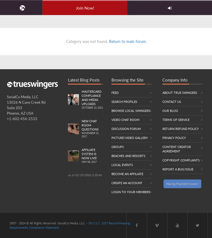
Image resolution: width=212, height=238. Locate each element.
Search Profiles (124, 101)
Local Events (122, 165)
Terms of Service (176, 119)
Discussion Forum (126, 128)
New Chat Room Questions (92, 129)
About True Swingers (179, 92)
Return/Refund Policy (180, 128)
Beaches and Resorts (128, 156)
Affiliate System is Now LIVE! (92, 156)
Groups (117, 147)
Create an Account (126, 183)
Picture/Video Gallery (129, 138)
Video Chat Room (125, 119)
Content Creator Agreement (176, 149)
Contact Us (171, 101)
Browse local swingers (130, 110)
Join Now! (85, 7)
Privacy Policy (174, 138)
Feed (115, 92)
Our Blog (170, 110)
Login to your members (130, 192)
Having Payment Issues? (182, 183)
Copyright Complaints (181, 160)
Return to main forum (127, 41)
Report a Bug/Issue (177, 169)
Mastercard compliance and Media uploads (92, 100)
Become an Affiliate (127, 174)
